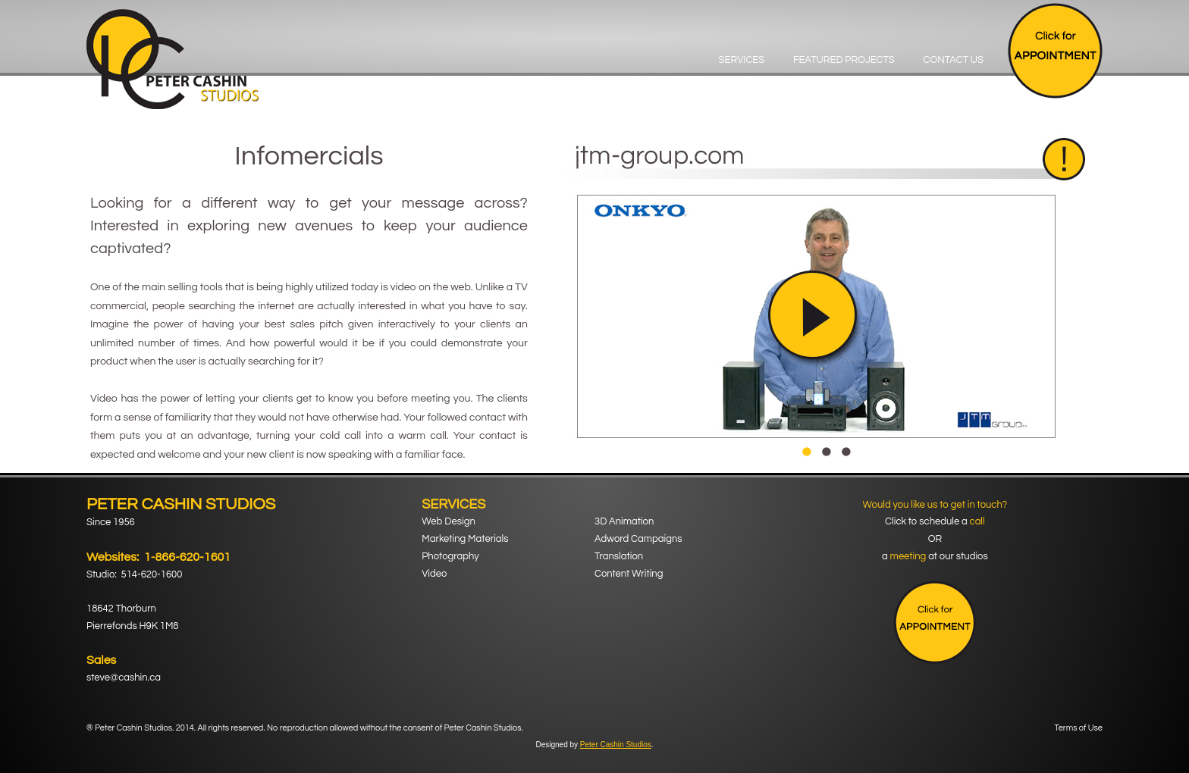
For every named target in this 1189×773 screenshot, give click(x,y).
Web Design (448, 521)
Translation (618, 556)
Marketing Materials (465, 539)
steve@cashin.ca (123, 677)
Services (742, 60)
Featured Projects (844, 60)
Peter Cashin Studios (615, 744)
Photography (450, 556)
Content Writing (628, 573)
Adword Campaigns (638, 539)
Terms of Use (1079, 728)
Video (434, 573)
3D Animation (624, 521)
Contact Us (953, 60)
